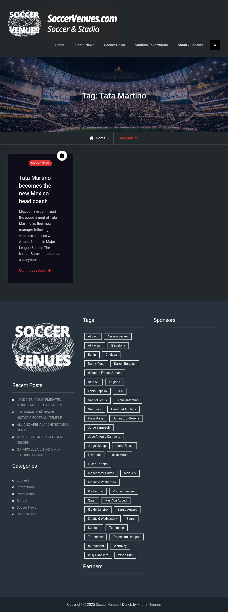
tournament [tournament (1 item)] (96, 546)
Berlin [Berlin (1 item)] (92, 354)
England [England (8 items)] (114, 382)
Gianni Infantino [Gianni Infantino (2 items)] (127, 400)
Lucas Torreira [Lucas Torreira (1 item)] (98, 464)
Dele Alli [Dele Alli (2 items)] (93, 382)
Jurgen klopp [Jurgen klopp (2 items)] (97, 445)
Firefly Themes (149, 604)
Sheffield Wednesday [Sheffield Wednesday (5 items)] (102, 518)
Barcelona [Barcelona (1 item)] (118, 345)
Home (60, 45)
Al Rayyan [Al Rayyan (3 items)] (95, 345)
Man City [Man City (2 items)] (130, 473)
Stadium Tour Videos (151, 45)
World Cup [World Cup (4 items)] (125, 555)
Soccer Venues (107, 604)
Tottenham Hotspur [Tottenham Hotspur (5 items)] (126, 537)
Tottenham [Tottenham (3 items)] (95, 537)
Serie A (22, 501)
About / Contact (190, 45)
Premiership (26, 494)
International (26, 487)
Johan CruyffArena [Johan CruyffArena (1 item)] (126, 418)
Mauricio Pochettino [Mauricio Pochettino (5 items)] (102, 482)
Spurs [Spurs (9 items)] (131, 518)
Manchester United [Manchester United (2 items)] (101, 473)
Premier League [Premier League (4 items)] (124, 491)
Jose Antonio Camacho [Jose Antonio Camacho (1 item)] (104, 436)
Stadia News (84, 45)
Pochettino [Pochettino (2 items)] (95, 491)
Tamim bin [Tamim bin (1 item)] (116, 528)
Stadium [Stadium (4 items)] (94, 528)
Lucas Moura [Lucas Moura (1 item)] (119, 455)
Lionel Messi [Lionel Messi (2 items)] (124, 445)
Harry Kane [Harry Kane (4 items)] (95, 418)
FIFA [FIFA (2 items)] (120, 391)
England (23, 480)
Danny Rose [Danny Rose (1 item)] (96, 363)
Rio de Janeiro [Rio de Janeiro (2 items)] (98, 509)
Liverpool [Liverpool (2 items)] (94, 455)
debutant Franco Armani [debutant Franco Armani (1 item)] (104, 373)
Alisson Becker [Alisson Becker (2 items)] (118, 336)
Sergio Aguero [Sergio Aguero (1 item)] (127, 509)
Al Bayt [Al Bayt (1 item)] (93, 336)
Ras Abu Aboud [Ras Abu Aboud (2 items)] (116, 500)
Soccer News (114, 45)
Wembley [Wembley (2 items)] (120, 546)
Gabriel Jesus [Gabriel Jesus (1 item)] (97, 400)
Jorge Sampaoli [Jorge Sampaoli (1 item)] (99, 427)
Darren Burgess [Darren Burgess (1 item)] (125, 363)
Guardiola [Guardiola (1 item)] (94, 409)
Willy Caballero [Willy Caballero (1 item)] (98, 555)
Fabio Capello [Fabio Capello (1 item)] (97, 391)
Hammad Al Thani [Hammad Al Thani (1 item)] (123, 409)
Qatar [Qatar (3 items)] (92, 500)
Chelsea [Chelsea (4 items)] (111, 354)
